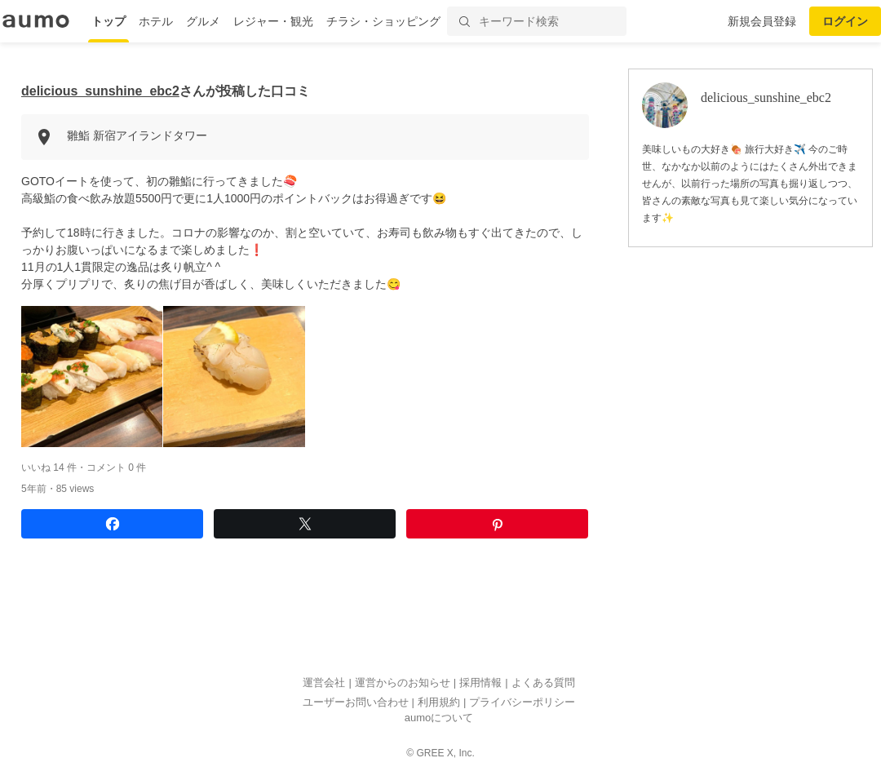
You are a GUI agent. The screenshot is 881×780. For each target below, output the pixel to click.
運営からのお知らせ (402, 683)
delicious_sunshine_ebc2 (100, 91)
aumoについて (439, 718)
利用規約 (439, 702)
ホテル (156, 21)
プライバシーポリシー (522, 702)
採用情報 (480, 683)
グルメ (203, 21)
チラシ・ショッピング (383, 21)
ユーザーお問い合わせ (356, 702)
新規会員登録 (762, 21)
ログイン (845, 21)
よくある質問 (543, 683)
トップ (108, 21)
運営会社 (324, 683)
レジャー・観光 (273, 21)
